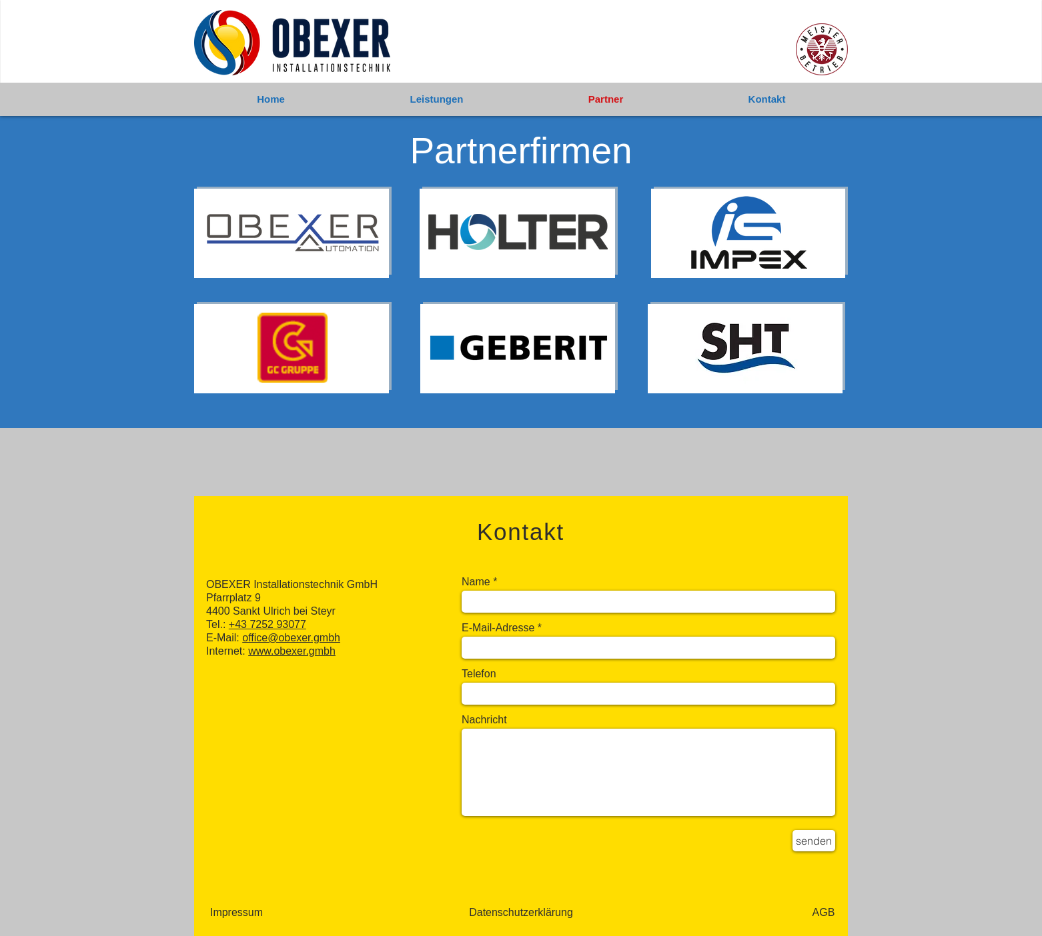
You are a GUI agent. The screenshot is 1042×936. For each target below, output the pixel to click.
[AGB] (823, 912)
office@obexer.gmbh (291, 637)
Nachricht (484, 720)
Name (476, 582)
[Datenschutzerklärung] (521, 912)
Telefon (479, 674)
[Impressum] (236, 912)
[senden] (814, 840)
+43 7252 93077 (267, 624)
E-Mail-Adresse (498, 628)
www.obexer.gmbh (292, 651)
